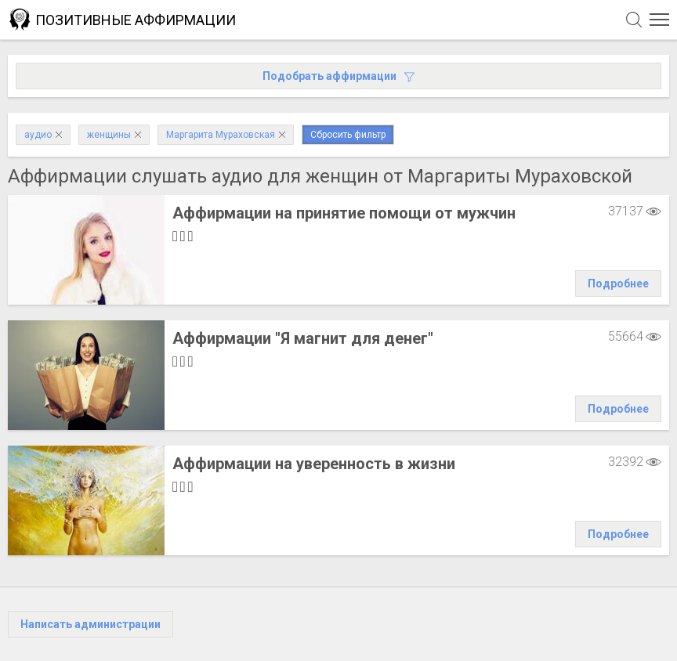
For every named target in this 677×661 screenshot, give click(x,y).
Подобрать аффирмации (338, 76)
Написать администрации (90, 624)
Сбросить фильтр (348, 134)
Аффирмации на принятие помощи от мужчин (344, 213)
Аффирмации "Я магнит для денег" (302, 338)
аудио (43, 134)
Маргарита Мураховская (225, 134)
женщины (114, 134)
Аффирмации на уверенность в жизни (313, 463)
